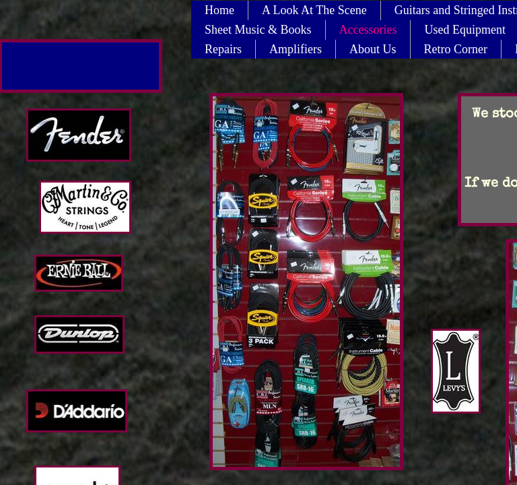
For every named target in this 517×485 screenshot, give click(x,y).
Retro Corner (455, 49)
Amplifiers (295, 49)
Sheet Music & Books (258, 29)
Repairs (223, 49)
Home (219, 10)
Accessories (368, 29)
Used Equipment (464, 29)
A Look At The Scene (314, 10)
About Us (373, 49)
